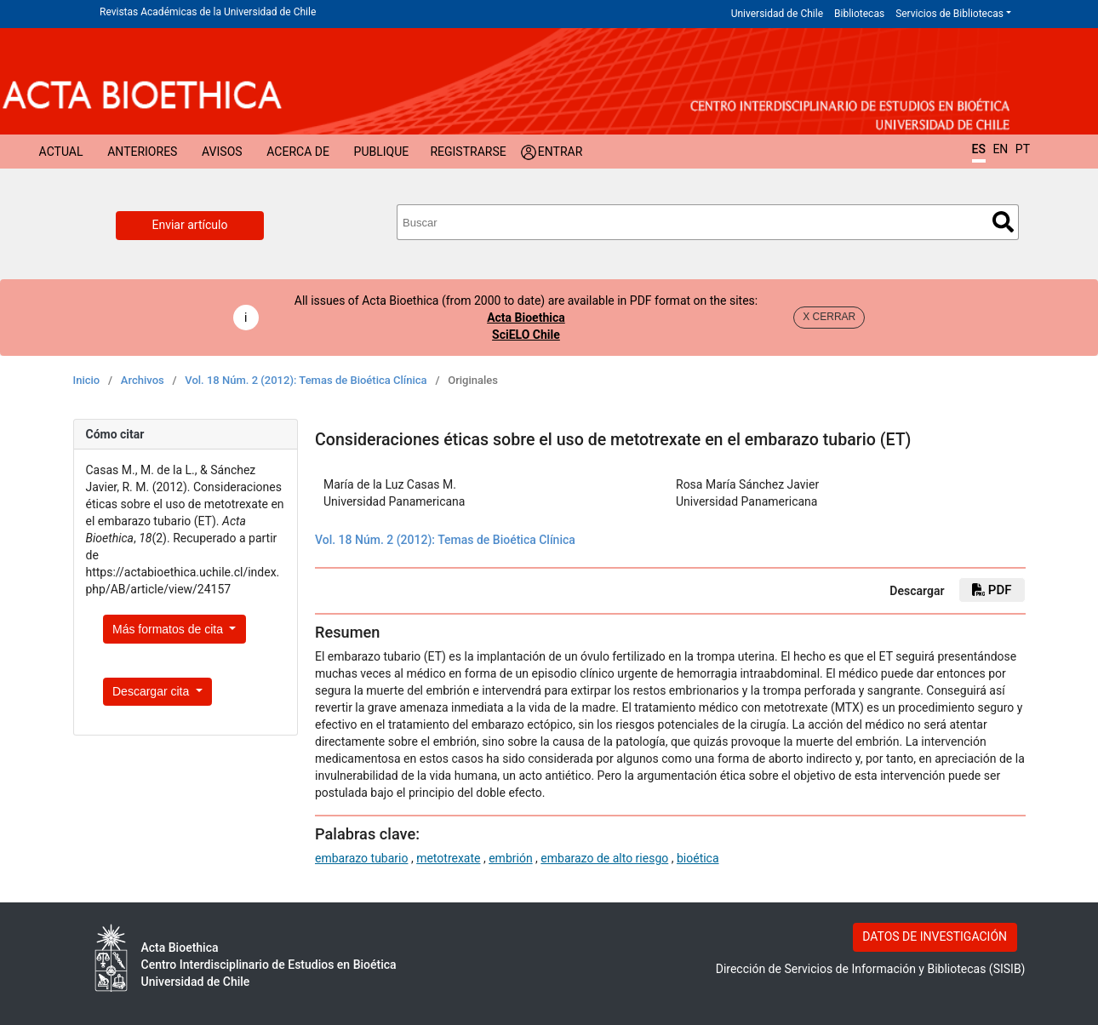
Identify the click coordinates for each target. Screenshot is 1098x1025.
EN (1000, 149)
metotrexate (448, 858)
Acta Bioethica (526, 317)
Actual (61, 151)
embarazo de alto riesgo (604, 858)
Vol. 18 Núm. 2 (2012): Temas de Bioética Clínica (305, 380)
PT (1022, 149)
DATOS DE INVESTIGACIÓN (934, 936)
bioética (698, 858)
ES (979, 149)
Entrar (560, 151)
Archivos (142, 380)
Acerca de (297, 151)
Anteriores (142, 151)
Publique (381, 151)
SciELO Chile (526, 334)
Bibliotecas (859, 14)
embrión (510, 858)
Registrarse (468, 151)
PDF (991, 590)
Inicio (86, 380)
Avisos (222, 151)
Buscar (1003, 221)
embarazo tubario (361, 858)
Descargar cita (152, 691)
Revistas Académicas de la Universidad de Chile (208, 12)
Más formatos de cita (169, 629)
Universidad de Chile (777, 14)
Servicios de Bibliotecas (949, 14)
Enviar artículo (190, 225)
